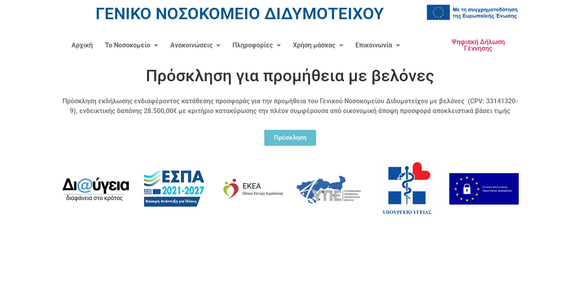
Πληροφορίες (256, 45)
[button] (131, 45)
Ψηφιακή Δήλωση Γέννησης (478, 45)
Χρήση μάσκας (318, 45)
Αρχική (82, 45)
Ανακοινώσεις (195, 45)
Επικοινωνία (377, 45)
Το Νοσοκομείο (131, 45)
